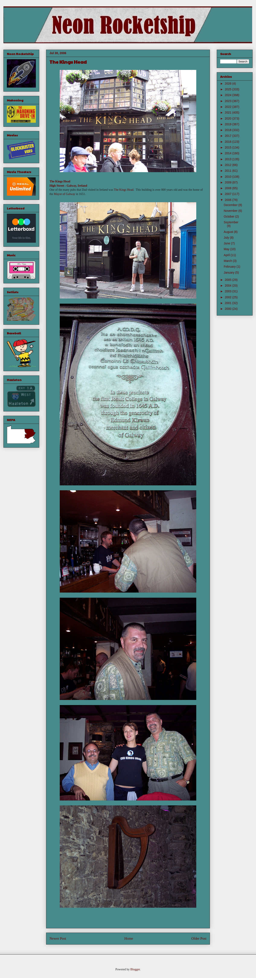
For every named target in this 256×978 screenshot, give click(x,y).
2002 (228, 297)
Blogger (135, 969)
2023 (228, 101)
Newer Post (57, 938)
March (228, 261)
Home (128, 938)
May (227, 249)
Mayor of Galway (64, 194)
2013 (228, 159)
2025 (228, 89)
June (227, 243)
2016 (228, 141)
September (231, 222)
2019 (228, 124)
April (227, 255)
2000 (228, 308)
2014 (228, 153)
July (227, 237)
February (230, 266)
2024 (228, 95)
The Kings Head (59, 181)
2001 (228, 303)
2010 (228, 176)
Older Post (199, 938)
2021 (228, 112)
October (229, 216)
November (231, 210)
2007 (228, 194)
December (231, 205)
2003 (228, 291)
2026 (228, 83)
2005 (228, 279)
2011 (228, 170)
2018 (228, 130)
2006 (228, 200)
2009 (228, 182)
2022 (228, 106)
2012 (228, 165)
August (229, 232)
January (229, 272)
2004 (228, 285)
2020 (228, 118)
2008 (228, 188)
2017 (228, 135)
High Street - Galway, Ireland (68, 185)
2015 (228, 147)
